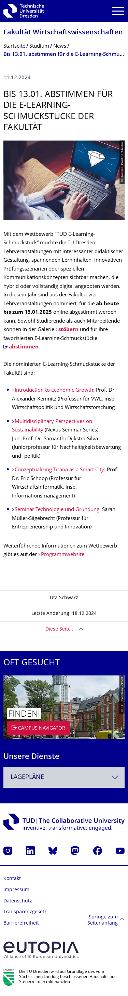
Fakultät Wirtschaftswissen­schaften (63, 33)
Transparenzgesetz (25, 912)
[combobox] (64, 777)
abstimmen (24, 347)
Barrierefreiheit (21, 923)
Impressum (16, 890)
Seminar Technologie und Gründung (57, 509)
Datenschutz (17, 901)
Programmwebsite (62, 554)
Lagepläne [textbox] (27, 777)
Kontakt (12, 879)
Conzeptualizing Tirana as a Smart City (59, 470)
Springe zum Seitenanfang (102, 920)
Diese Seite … (60, 629)
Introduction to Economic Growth (54, 390)
